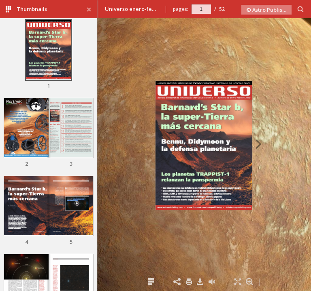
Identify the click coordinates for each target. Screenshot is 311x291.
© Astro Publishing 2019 (269, 9)
